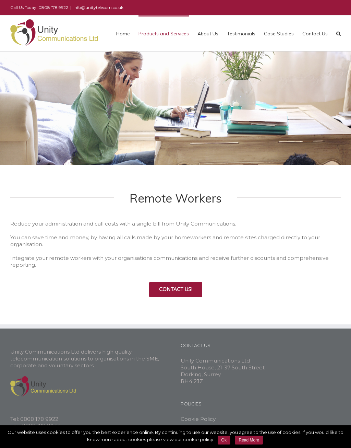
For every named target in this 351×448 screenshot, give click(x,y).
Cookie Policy (198, 419)
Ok (224, 440)
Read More (249, 440)
